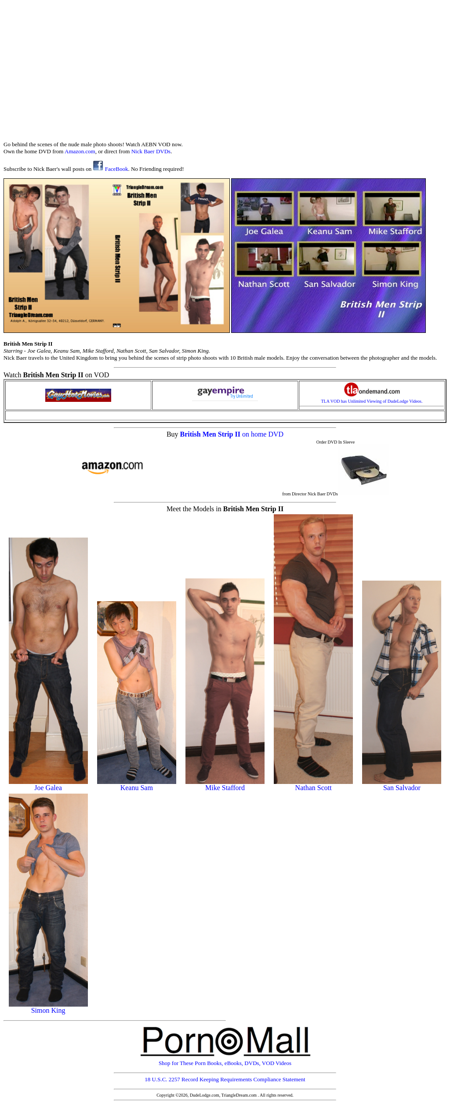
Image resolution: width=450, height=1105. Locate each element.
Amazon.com (80, 151)
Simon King (48, 1007)
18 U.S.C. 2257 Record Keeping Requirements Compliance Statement (225, 1079)
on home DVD (262, 434)
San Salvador (401, 784)
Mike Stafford (225, 784)
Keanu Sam (136, 784)
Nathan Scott (313, 784)
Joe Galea (48, 784)
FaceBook (110, 169)
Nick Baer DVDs (151, 151)
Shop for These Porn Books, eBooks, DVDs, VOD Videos (225, 1060)
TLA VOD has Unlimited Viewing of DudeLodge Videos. (372, 399)
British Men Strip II (211, 434)
